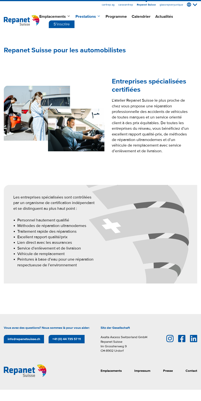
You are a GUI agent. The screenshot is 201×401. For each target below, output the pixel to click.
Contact (191, 371)
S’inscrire (62, 24)
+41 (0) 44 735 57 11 (66, 339)
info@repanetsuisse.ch (24, 339)
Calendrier (141, 16)
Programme (116, 16)
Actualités (164, 16)
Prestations (88, 16)
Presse (168, 371)
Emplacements (55, 16)
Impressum (142, 371)
